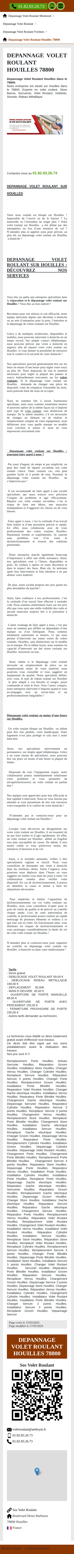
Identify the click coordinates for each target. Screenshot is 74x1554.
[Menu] (61, 6)
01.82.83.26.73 (22, 1435)
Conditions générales (37, 1548)
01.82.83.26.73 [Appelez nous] (28, 6)
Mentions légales (11, 1548)
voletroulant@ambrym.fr (29, 1429)
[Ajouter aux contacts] (52, 6)
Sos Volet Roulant (22, 1510)
